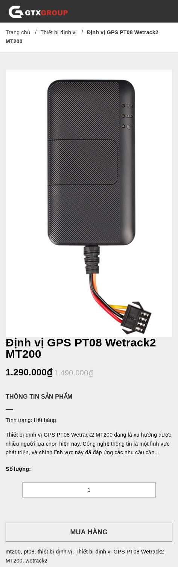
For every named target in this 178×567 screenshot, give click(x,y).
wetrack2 (36, 561)
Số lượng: (18, 469)
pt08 (29, 552)
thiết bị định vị (55, 552)
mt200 (13, 552)
